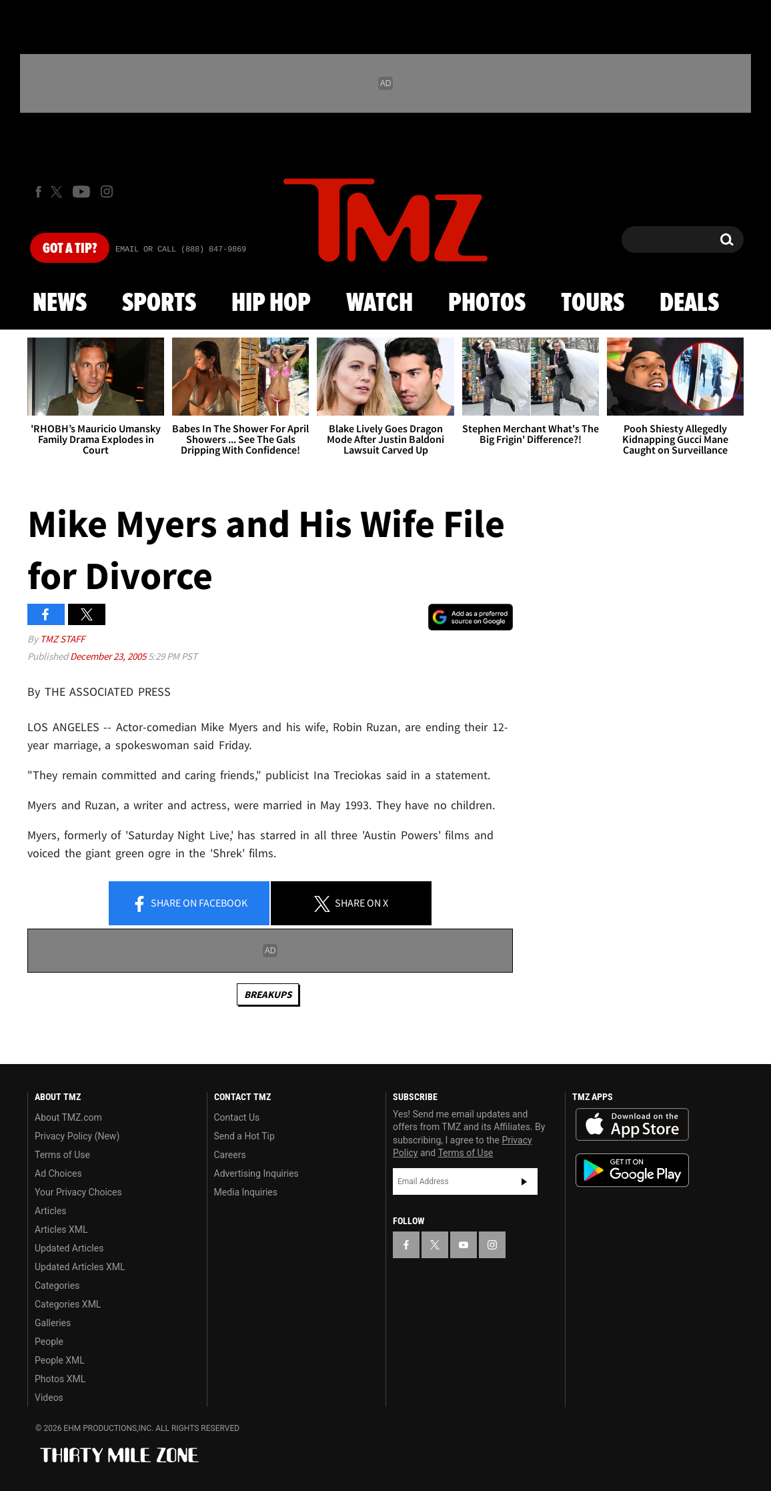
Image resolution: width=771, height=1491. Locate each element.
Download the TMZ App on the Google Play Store (632, 1170)
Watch (379, 304)
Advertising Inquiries (256, 1173)
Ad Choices (58, 1173)
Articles (51, 1210)
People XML (60, 1360)
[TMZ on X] (58, 191)
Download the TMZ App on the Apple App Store (632, 1124)
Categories (57, 1285)
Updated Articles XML (80, 1267)
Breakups (267, 994)
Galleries (53, 1323)
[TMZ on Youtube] (81, 191)
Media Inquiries (245, 1192)
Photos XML (60, 1379)
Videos (49, 1397)
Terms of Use (62, 1154)
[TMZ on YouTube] (463, 1244)
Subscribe (524, 1181)
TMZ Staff (62, 638)
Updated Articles (69, 1248)
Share (189, 904)
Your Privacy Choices (78, 1192)
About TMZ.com (68, 1117)
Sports (159, 304)
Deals (689, 304)
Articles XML (61, 1229)
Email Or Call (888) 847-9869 (180, 249)
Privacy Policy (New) (77, 1136)
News (60, 304)
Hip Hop (271, 304)
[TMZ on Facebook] (38, 191)
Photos (487, 304)
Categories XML (68, 1304)
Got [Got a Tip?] (70, 249)
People (49, 1341)
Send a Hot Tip (244, 1136)
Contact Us (237, 1117)
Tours (592, 304)
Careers (230, 1154)
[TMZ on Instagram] (106, 191)
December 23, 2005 (109, 656)
